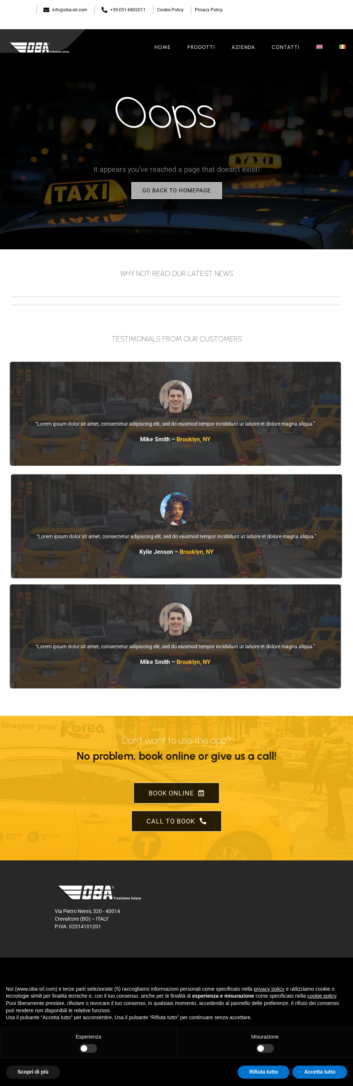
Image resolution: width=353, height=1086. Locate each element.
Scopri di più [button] (33, 1072)
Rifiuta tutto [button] (263, 1072)
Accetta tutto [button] (319, 1072)
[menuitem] (319, 47)
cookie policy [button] (321, 996)
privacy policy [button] (269, 989)
